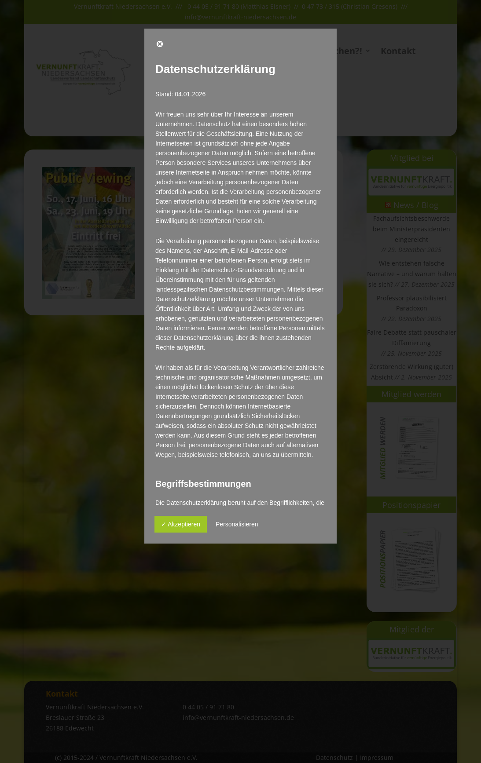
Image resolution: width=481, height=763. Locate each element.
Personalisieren (237, 524)
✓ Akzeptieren (180, 524)
